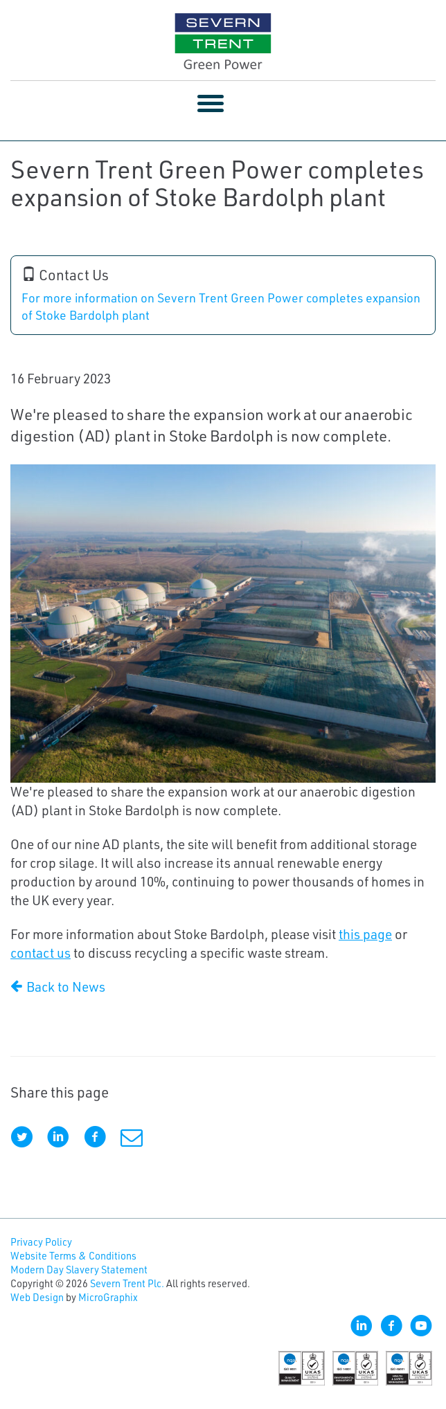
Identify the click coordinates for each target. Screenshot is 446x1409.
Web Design (37, 1297)
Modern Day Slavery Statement (79, 1269)
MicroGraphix (108, 1297)
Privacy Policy (41, 1241)
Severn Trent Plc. (127, 1283)
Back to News (57, 986)
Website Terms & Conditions (73, 1255)
